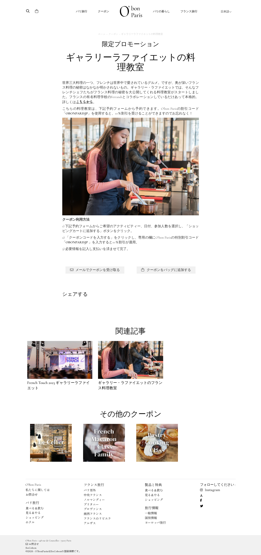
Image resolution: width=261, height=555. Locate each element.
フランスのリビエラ (97, 518)
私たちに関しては (38, 489)
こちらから (84, 101)
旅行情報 (151, 507)
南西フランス (93, 513)
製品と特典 (153, 484)
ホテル (30, 522)
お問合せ (32, 494)
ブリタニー (91, 504)
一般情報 (151, 513)
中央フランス (93, 495)
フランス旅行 (188, 11)
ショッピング (35, 517)
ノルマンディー (94, 499)
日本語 (226, 11)
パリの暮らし (161, 11)
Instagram (210, 489)
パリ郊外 (90, 490)
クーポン (103, 11)
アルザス (90, 523)
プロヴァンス (93, 509)
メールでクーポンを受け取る (95, 270)
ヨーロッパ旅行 (155, 522)
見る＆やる (33, 512)
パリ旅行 (81, 11)
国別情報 (151, 517)
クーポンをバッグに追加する (166, 270)
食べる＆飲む (35, 508)
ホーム (101, 34)
